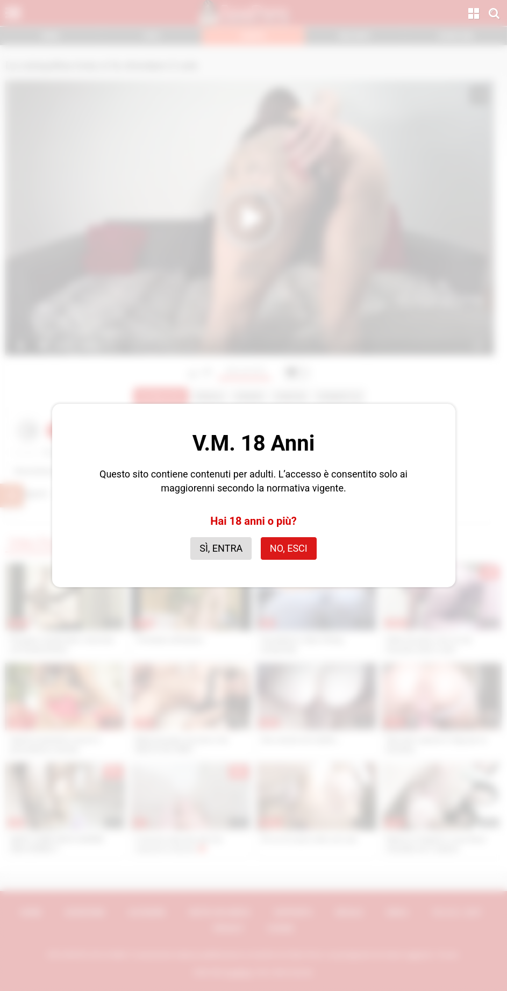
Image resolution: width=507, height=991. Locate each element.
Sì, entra (220, 548)
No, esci (289, 548)
